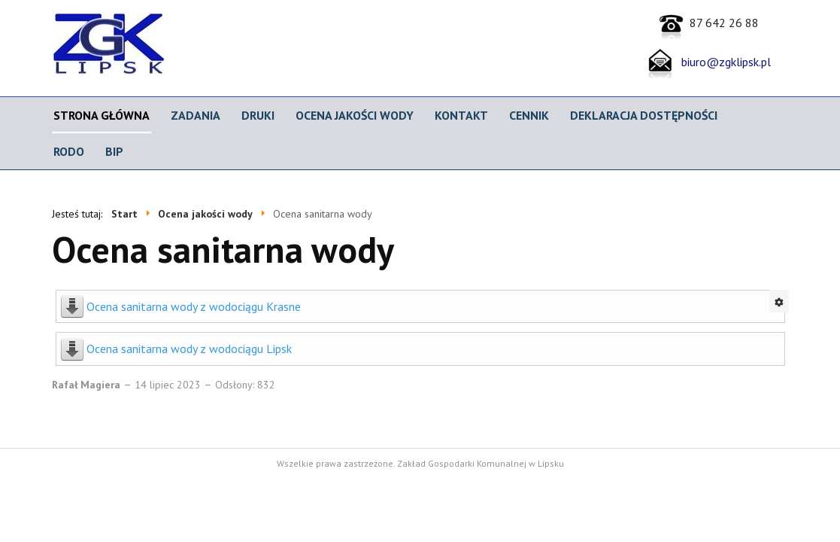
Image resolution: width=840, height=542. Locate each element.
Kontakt (461, 115)
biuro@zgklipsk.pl (723, 61)
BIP (114, 151)
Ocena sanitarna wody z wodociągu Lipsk (189, 348)
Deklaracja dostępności (643, 115)
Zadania (195, 115)
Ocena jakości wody (355, 115)
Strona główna (101, 115)
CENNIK (529, 115)
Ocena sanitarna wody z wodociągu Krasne (193, 306)
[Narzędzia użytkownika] (779, 301)
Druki (257, 115)
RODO (68, 151)
